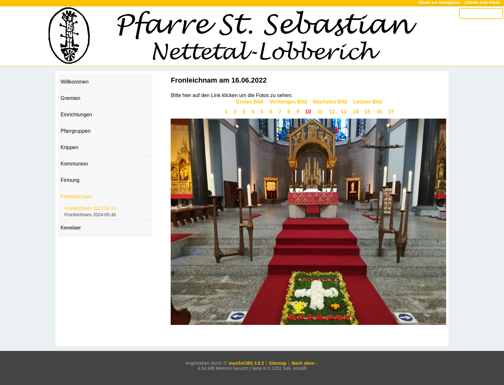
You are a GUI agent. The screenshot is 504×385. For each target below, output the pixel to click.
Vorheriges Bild (288, 101)
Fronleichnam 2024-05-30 (90, 214)
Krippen (69, 147)
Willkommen (74, 82)
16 (379, 111)
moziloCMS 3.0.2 (246, 363)
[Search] (481, 13)
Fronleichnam (76, 196)
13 (343, 111)
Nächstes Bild (330, 101)
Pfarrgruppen (75, 131)
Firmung (69, 180)
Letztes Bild (367, 101)
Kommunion (74, 163)
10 (308, 111)
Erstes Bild (249, 101)
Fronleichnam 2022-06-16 (90, 208)
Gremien (70, 98)
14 (355, 111)
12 (332, 111)
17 (391, 111)
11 (320, 111)
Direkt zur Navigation (440, 2)
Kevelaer (70, 227)
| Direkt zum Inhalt (482, 2)
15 (367, 111)
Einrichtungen (76, 114)
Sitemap (277, 363)
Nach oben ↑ (305, 363)
